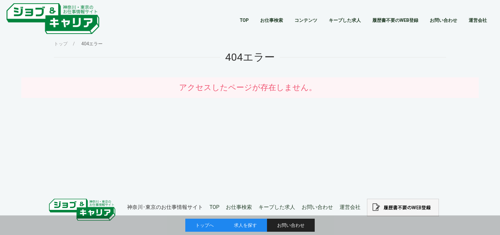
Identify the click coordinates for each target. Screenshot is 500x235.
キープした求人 (276, 207)
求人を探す (245, 225)
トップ (61, 43)
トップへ (204, 225)
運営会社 (350, 207)
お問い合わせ (291, 225)
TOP (214, 207)
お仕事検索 (239, 207)
